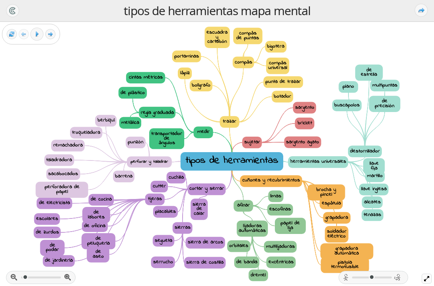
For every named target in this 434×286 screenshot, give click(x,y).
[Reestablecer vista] (11, 34)
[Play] (37, 34)
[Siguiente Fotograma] (50, 34)
